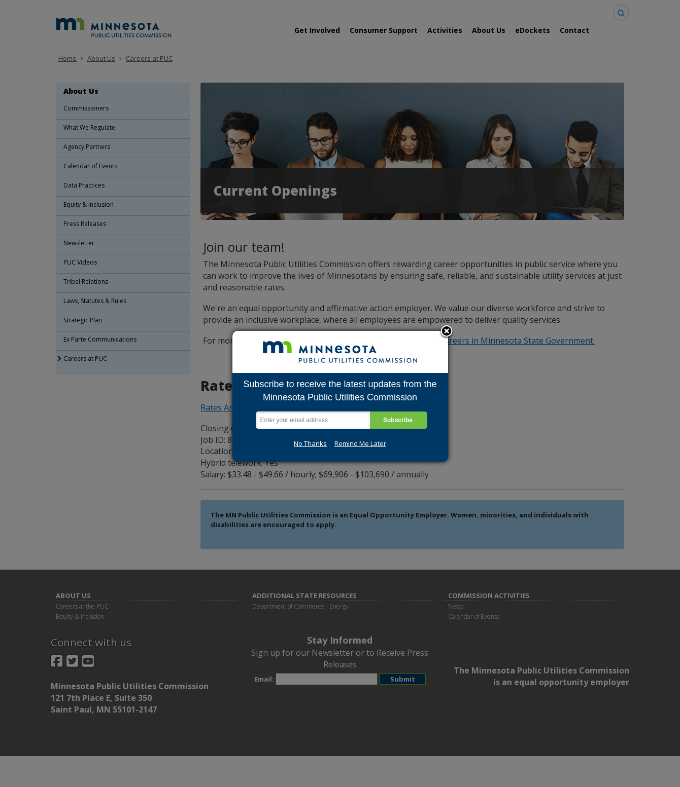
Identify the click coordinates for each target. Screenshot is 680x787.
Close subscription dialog (446, 332)
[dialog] (340, 396)
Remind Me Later (360, 443)
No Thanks (310, 443)
